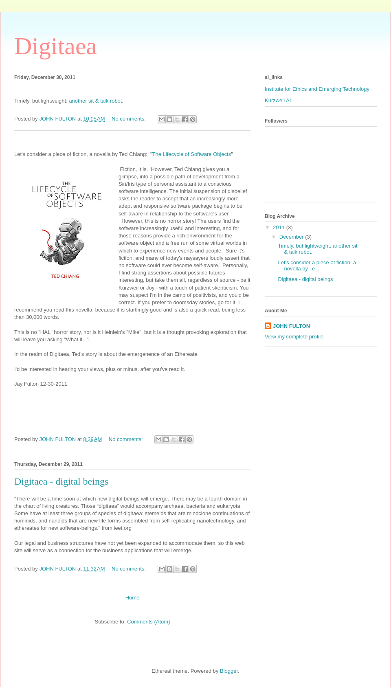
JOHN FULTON (291, 326)
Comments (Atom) (148, 622)
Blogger (229, 671)
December (292, 237)
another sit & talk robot (95, 101)
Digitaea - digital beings (61, 481)
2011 (279, 227)
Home (132, 598)
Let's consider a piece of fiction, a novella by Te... (317, 265)
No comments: (129, 119)
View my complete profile (294, 337)
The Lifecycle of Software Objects (191, 154)
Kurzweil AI (278, 100)
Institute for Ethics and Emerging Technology (317, 89)
